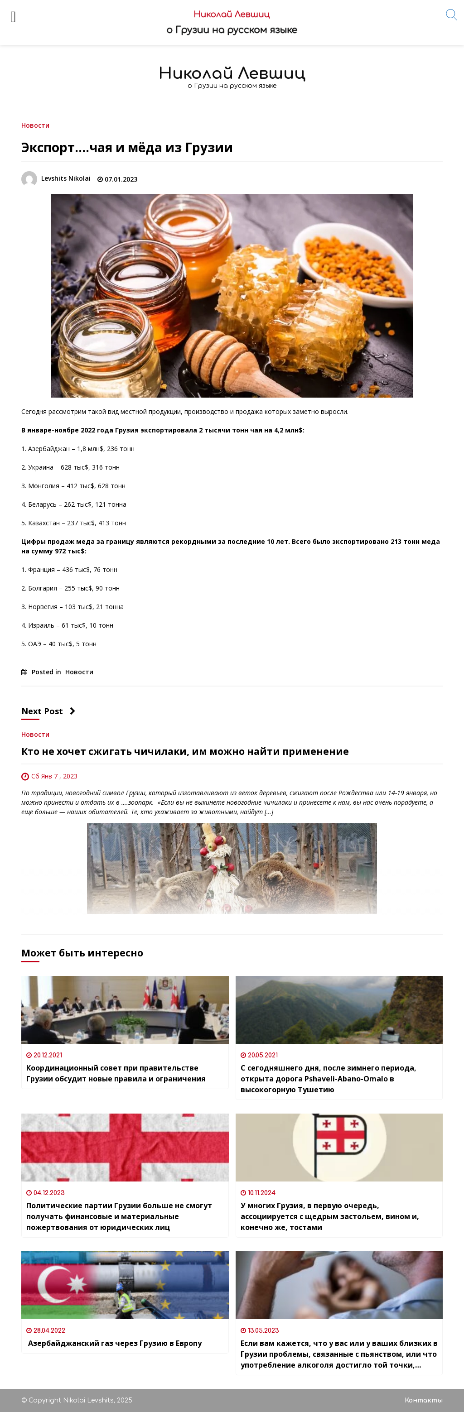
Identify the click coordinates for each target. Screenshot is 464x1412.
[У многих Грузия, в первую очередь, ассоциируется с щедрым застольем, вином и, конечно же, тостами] (339, 1147)
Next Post (48, 711)
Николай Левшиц (232, 73)
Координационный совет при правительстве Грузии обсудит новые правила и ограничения (116, 1073)
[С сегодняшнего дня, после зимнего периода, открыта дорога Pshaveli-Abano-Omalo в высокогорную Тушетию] (339, 1010)
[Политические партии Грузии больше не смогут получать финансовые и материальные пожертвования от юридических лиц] (125, 1147)
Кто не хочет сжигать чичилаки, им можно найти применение (185, 751)
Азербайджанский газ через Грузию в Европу (114, 1343)
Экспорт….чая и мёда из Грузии (127, 147)
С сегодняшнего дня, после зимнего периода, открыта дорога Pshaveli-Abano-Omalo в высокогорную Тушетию (328, 1079)
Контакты (424, 1400)
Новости (35, 125)
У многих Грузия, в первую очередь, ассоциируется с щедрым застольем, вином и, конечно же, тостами (330, 1216)
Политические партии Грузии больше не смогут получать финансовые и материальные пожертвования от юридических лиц (119, 1216)
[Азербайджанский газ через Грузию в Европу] (125, 1285)
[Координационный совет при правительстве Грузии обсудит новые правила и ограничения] (125, 1010)
